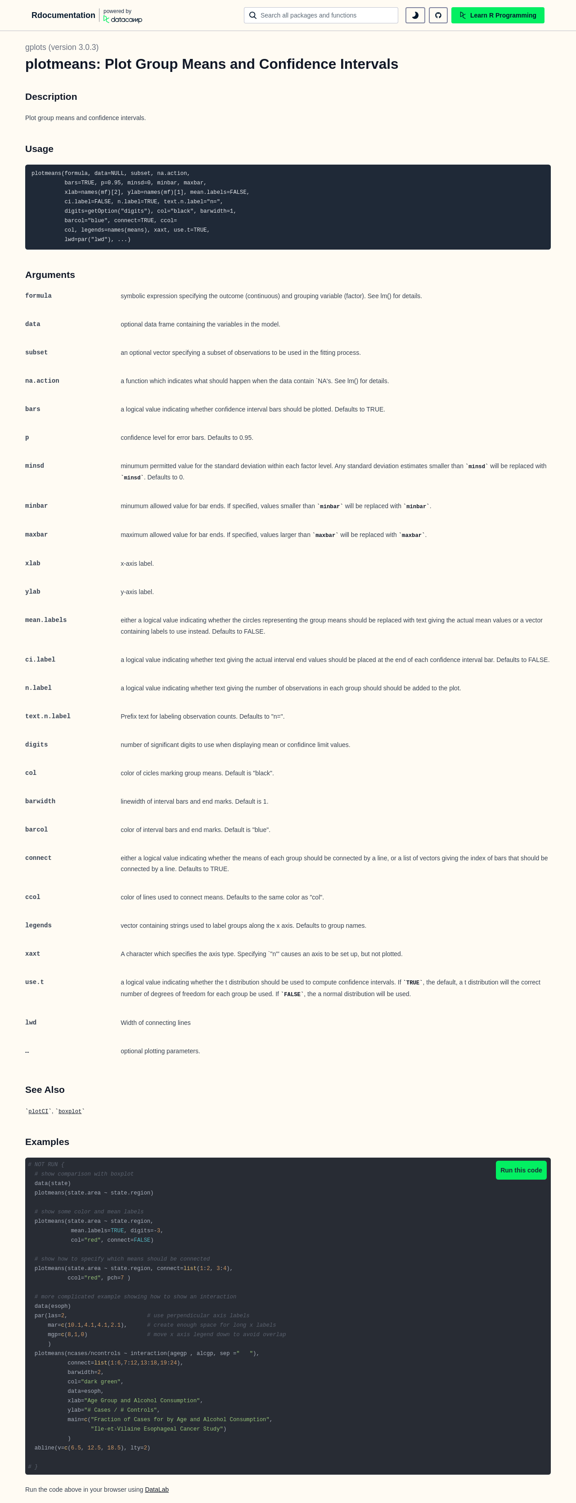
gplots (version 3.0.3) (62, 47)
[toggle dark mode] (415, 15)
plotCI (38, 1112)
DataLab (157, 1489)
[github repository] (438, 15)
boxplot (69, 1112)
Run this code (521, 1170)
